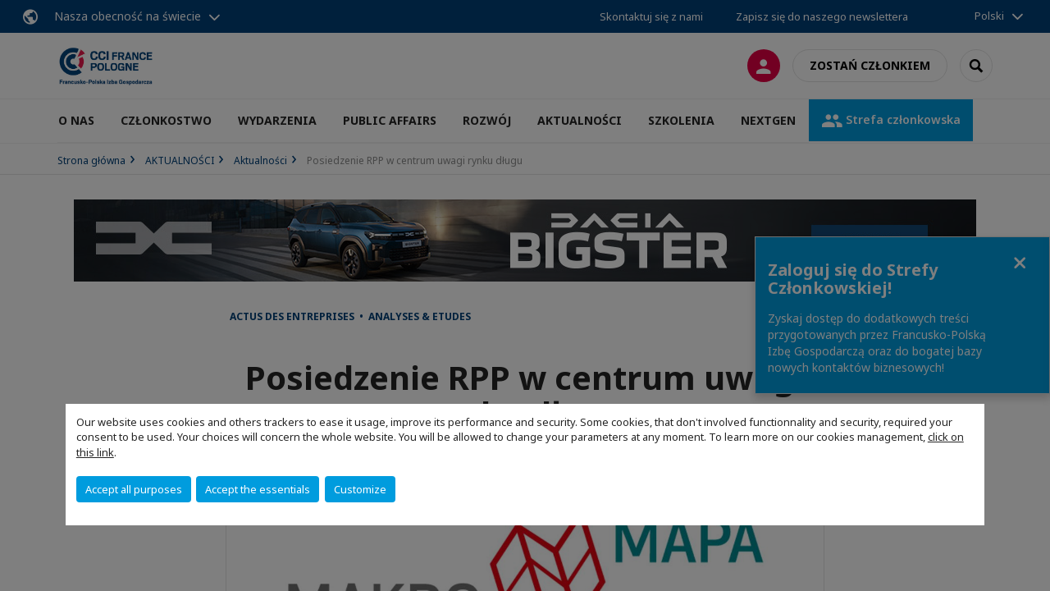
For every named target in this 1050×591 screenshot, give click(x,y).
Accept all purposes (133, 489)
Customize (360, 489)
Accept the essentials (257, 489)
